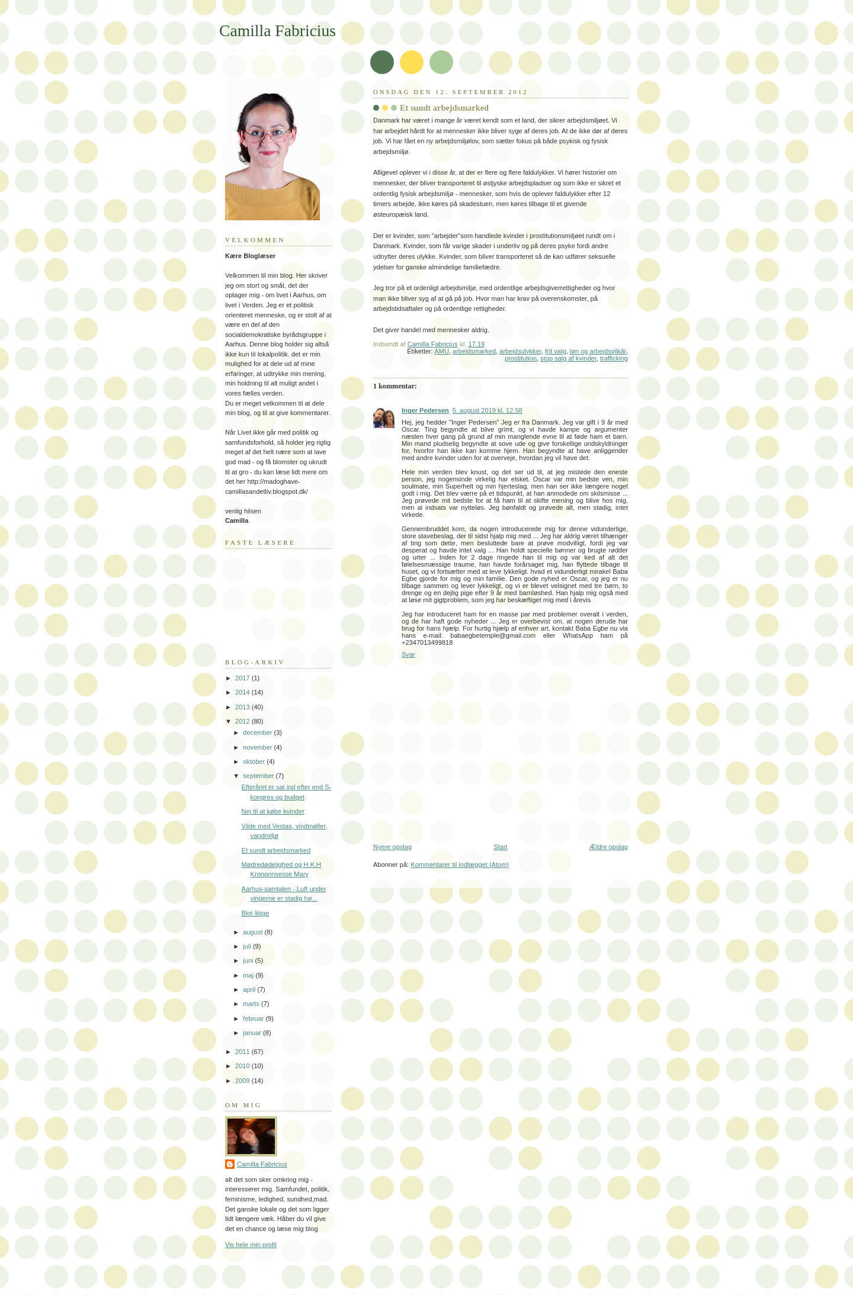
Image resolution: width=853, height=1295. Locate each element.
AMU (441, 351)
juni (249, 960)
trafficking (614, 358)
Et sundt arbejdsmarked (276, 850)
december (258, 732)
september (259, 775)
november (258, 747)
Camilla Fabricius (277, 30)
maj (249, 975)
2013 (243, 707)
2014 (243, 692)
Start (500, 846)
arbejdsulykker (520, 351)
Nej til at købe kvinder (273, 811)
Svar (408, 654)
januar (253, 1032)
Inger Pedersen (425, 410)
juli (248, 946)
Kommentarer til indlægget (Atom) (460, 864)
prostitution (521, 358)
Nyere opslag (392, 846)
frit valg (555, 351)
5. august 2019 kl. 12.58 (487, 410)
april (250, 989)
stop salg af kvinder (568, 358)
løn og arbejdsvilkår (598, 351)
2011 (243, 1051)
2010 (243, 1065)
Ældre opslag (608, 846)
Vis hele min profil (251, 1244)
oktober (255, 761)
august (253, 932)
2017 (243, 678)
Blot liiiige (256, 913)
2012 (243, 721)
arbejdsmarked (474, 351)
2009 (243, 1080)
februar (254, 1018)
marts (252, 1003)
